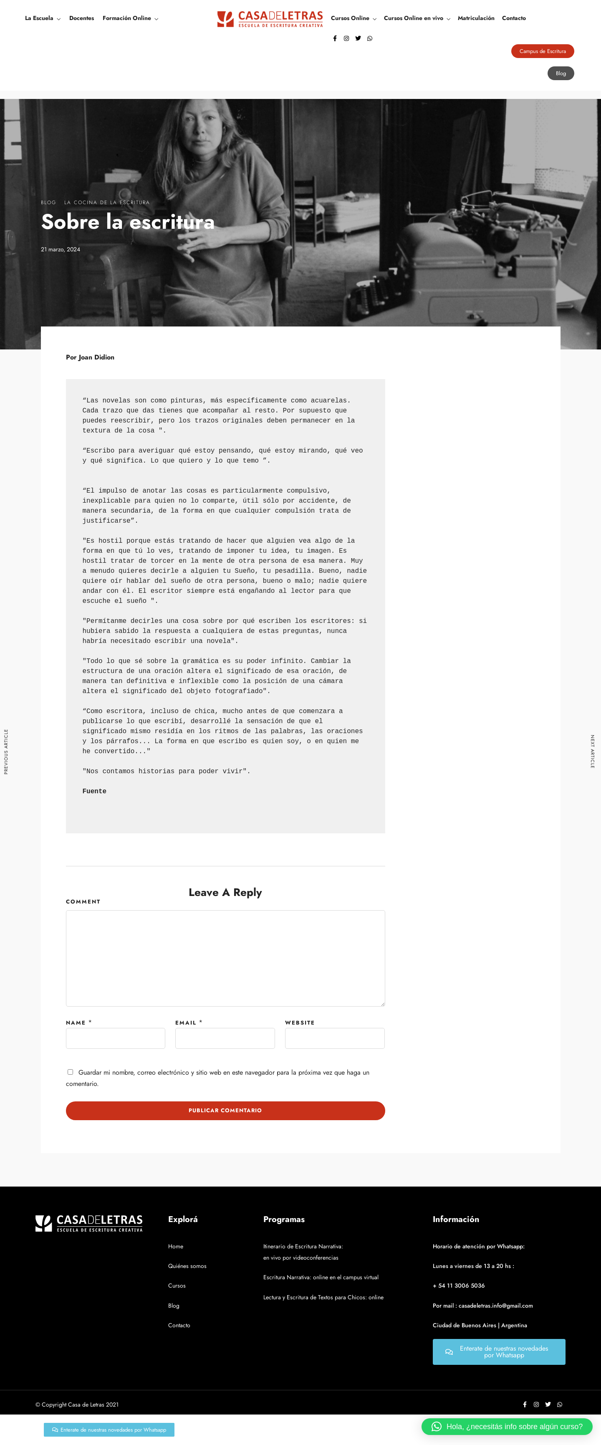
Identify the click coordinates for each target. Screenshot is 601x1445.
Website (300, 1023)
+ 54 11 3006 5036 (459, 1285)
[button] (507, 1426)
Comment (83, 902)
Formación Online (127, 18)
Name (76, 1023)
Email (186, 1023)
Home (175, 1246)
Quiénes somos (187, 1266)
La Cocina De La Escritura (107, 202)
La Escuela (39, 18)
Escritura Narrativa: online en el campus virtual (321, 1277)
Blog (48, 202)
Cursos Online (350, 18)
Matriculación (476, 18)
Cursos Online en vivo (413, 18)
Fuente (95, 791)
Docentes (81, 18)
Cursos (177, 1285)
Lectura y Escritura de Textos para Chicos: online (323, 1297)
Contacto (514, 18)
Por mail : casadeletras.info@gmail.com (483, 1305)
